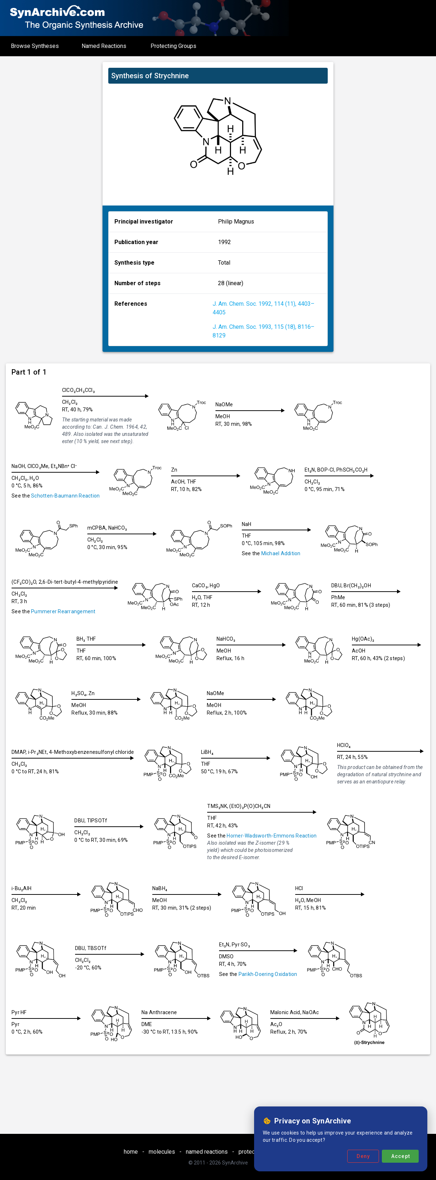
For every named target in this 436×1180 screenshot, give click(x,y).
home (131, 1151)
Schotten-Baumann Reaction (65, 496)
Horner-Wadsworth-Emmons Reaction (367, 834)
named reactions (207, 1151)
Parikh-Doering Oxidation (348, 972)
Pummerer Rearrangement (63, 611)
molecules (162, 1151)
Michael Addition (284, 553)
